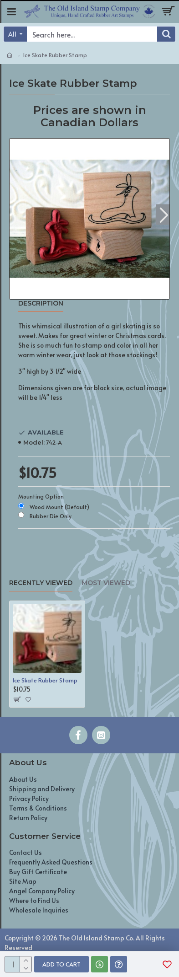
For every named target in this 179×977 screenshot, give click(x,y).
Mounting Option (41, 496)
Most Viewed (106, 583)
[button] (164, 214)
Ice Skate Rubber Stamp (45, 680)
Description (40, 303)
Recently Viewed (40, 583)
